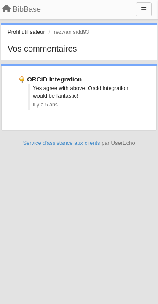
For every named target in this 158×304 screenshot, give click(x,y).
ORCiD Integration (54, 79)
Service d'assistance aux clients (61, 143)
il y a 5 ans (45, 105)
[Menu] (144, 9)
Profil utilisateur (26, 32)
